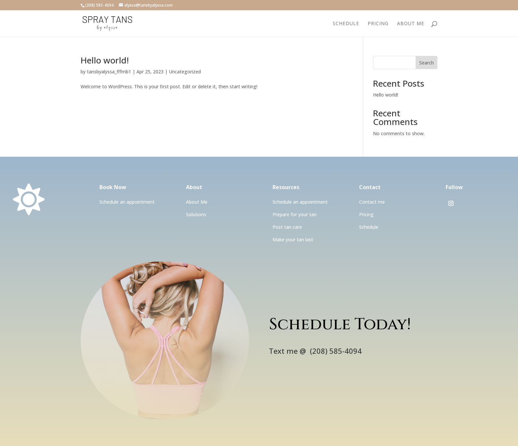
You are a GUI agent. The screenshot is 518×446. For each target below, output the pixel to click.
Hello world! (105, 60)
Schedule (346, 23)
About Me (410, 23)
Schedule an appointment (127, 202)
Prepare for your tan (294, 214)
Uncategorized (185, 71)
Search (426, 63)
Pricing (378, 23)
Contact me (372, 202)
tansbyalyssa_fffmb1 (109, 71)
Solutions (196, 214)
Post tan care (287, 227)
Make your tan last (293, 239)
